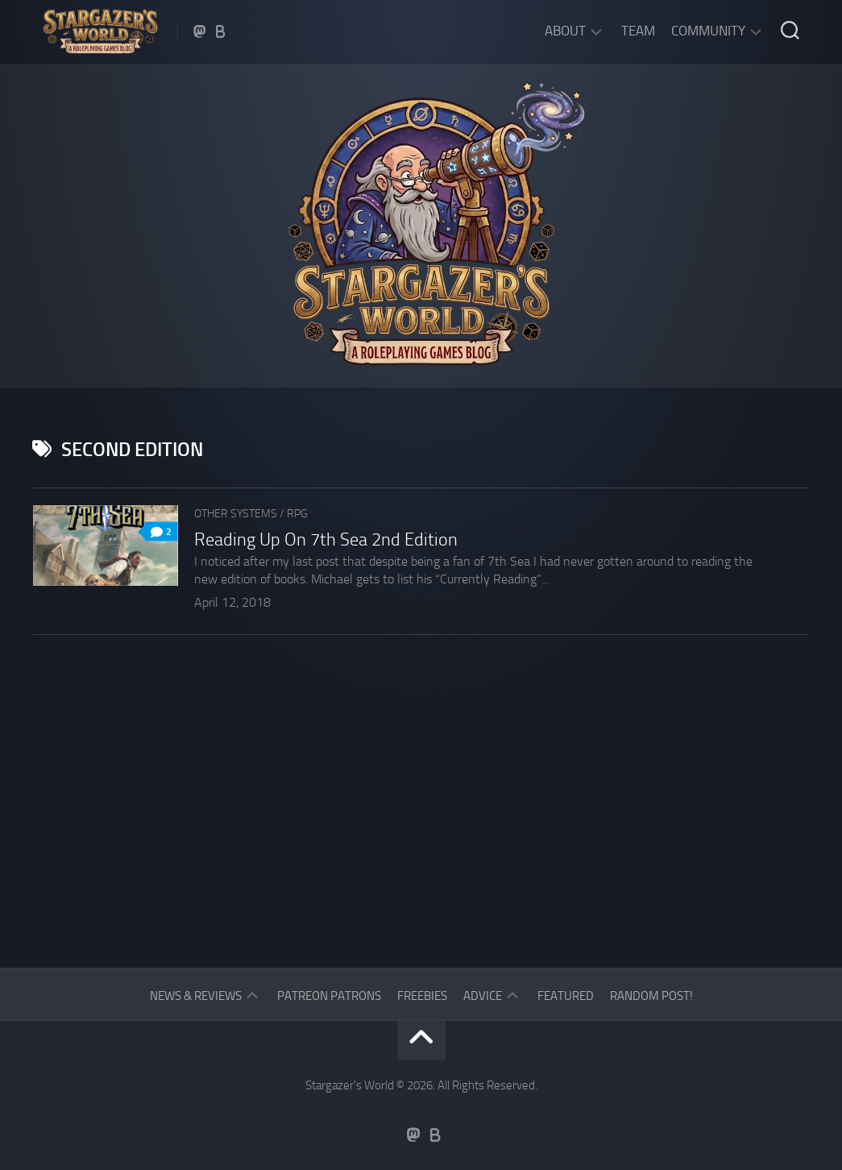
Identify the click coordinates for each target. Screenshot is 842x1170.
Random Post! (651, 996)
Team (638, 31)
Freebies (422, 996)
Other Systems (235, 514)
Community (708, 31)
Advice (482, 996)
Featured (565, 996)
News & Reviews (196, 996)
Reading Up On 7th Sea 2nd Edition (326, 539)
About (565, 31)
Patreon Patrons (329, 996)
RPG (297, 514)
